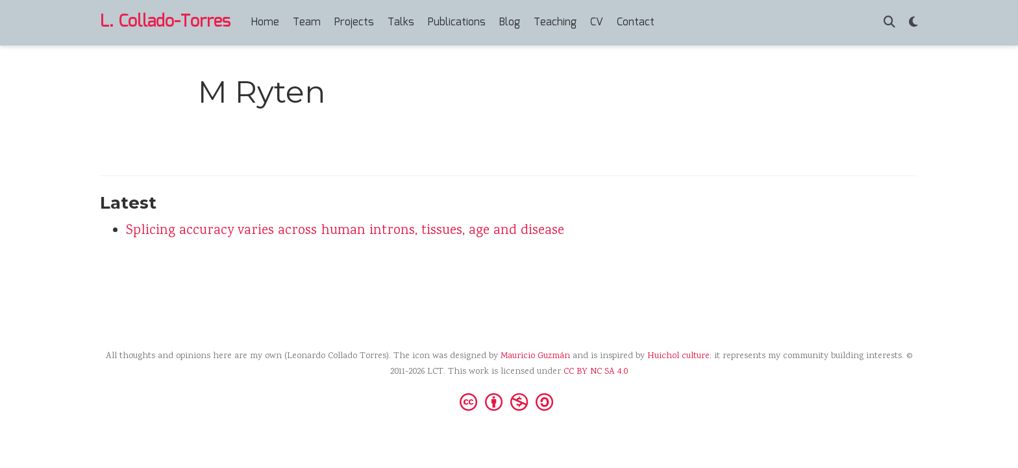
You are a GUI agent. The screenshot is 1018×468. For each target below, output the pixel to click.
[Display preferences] (913, 23)
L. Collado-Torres (165, 22)
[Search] (889, 23)
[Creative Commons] (509, 401)
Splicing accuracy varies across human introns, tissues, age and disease (345, 231)
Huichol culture (678, 356)
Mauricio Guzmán (535, 356)
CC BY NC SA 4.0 (596, 371)
